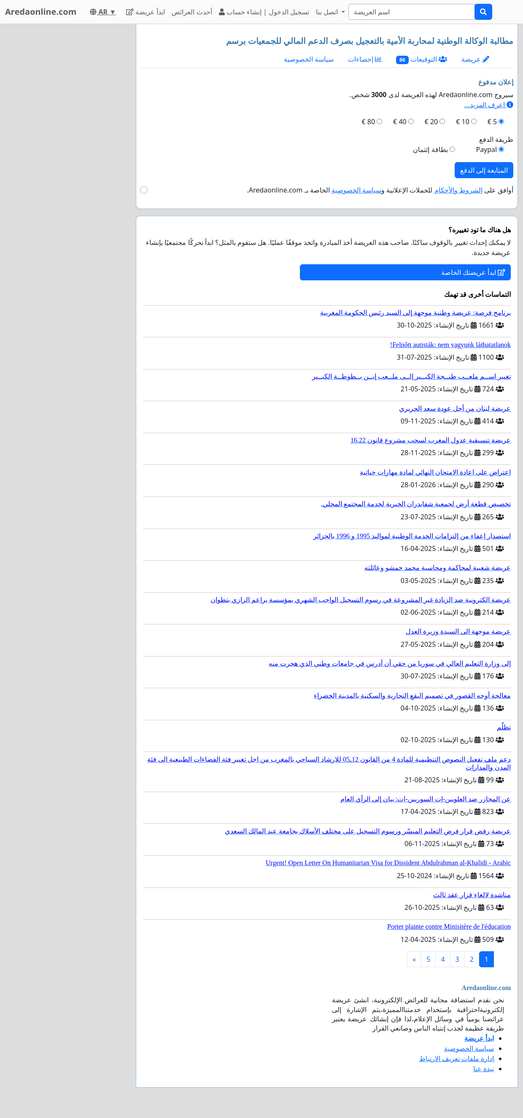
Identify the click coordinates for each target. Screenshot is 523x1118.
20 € (431, 121)
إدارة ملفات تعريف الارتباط (456, 1058)
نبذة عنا (483, 1068)
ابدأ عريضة (145, 11)
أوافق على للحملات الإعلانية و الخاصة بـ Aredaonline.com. (380, 190)
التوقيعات (421, 59)
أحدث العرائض (192, 11)
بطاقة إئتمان (430, 149)
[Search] (411, 12)
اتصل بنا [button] (328, 11)
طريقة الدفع (496, 139)
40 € (400, 121)
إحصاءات (365, 59)
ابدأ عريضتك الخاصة (473, 272)
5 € (492, 121)
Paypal (486, 149)
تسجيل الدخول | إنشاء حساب (264, 11)
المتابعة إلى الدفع (484, 170)
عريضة (475, 59)
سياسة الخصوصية (309, 59)
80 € (368, 121)
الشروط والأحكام (458, 190)
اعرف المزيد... (488, 104)
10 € (462, 121)
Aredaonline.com (40, 11)
